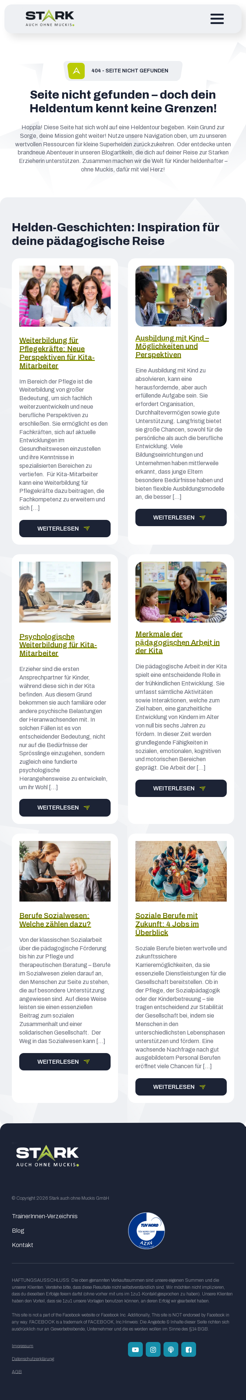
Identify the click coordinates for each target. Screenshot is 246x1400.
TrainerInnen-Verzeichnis (45, 1216)
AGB (17, 1372)
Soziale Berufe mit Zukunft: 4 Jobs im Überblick (167, 924)
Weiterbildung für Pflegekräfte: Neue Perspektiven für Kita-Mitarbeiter (57, 352)
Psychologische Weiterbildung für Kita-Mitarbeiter (58, 645)
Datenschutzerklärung (33, 1359)
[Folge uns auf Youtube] (135, 1349)
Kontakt (22, 1245)
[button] (65, 528)
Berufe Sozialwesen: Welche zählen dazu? (55, 920)
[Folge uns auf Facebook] (188, 1349)
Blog (18, 1230)
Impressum (22, 1346)
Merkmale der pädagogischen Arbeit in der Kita (177, 642)
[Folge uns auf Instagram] (153, 1349)
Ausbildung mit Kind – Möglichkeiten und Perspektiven (172, 346)
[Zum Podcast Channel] (171, 1349)
